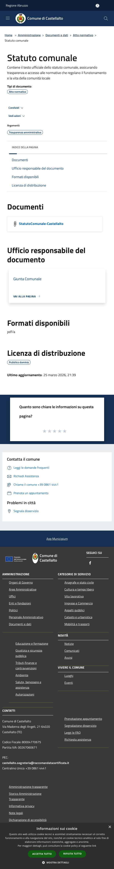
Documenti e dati (56, 35)
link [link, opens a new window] (94, 845)
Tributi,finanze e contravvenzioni (26, 665)
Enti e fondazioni (20, 603)
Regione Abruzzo (17, 5)
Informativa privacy (21, 806)
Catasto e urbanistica (78, 617)
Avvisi (68, 657)
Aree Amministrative (22, 589)
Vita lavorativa (74, 596)
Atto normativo (83, 35)
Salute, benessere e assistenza (28, 685)
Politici (13, 610)
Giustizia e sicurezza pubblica (28, 653)
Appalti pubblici (74, 610)
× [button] (109, 827)
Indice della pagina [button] (25, 147)
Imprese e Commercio (78, 603)
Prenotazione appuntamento (83, 718)
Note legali (16, 813)
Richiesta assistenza (77, 739)
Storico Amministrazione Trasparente (25, 796)
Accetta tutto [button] (42, 854)
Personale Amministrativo (26, 617)
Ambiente (21, 675)
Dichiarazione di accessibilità (27, 820)
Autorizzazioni (24, 694)
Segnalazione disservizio (80, 725)
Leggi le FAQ (72, 732)
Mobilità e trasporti (77, 624)
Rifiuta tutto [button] (72, 853)
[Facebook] (90, 563)
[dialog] (57, 846)
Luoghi (68, 675)
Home (8, 35)
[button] (57, 862)
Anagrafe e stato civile (79, 582)
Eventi (68, 682)
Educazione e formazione (31, 643)
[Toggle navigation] (7, 18)
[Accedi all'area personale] (97, 5)
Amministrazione (29, 35)
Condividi (16, 108)
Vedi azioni (17, 116)
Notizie (69, 643)
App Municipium (57, 538)
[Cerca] (106, 18)
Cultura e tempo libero (79, 589)
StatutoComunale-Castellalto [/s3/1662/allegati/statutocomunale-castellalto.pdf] (41, 223)
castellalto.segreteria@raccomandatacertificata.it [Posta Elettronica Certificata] (35, 762)
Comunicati (71, 650)
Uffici (12, 596)
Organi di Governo (21, 582)
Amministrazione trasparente (28, 786)
